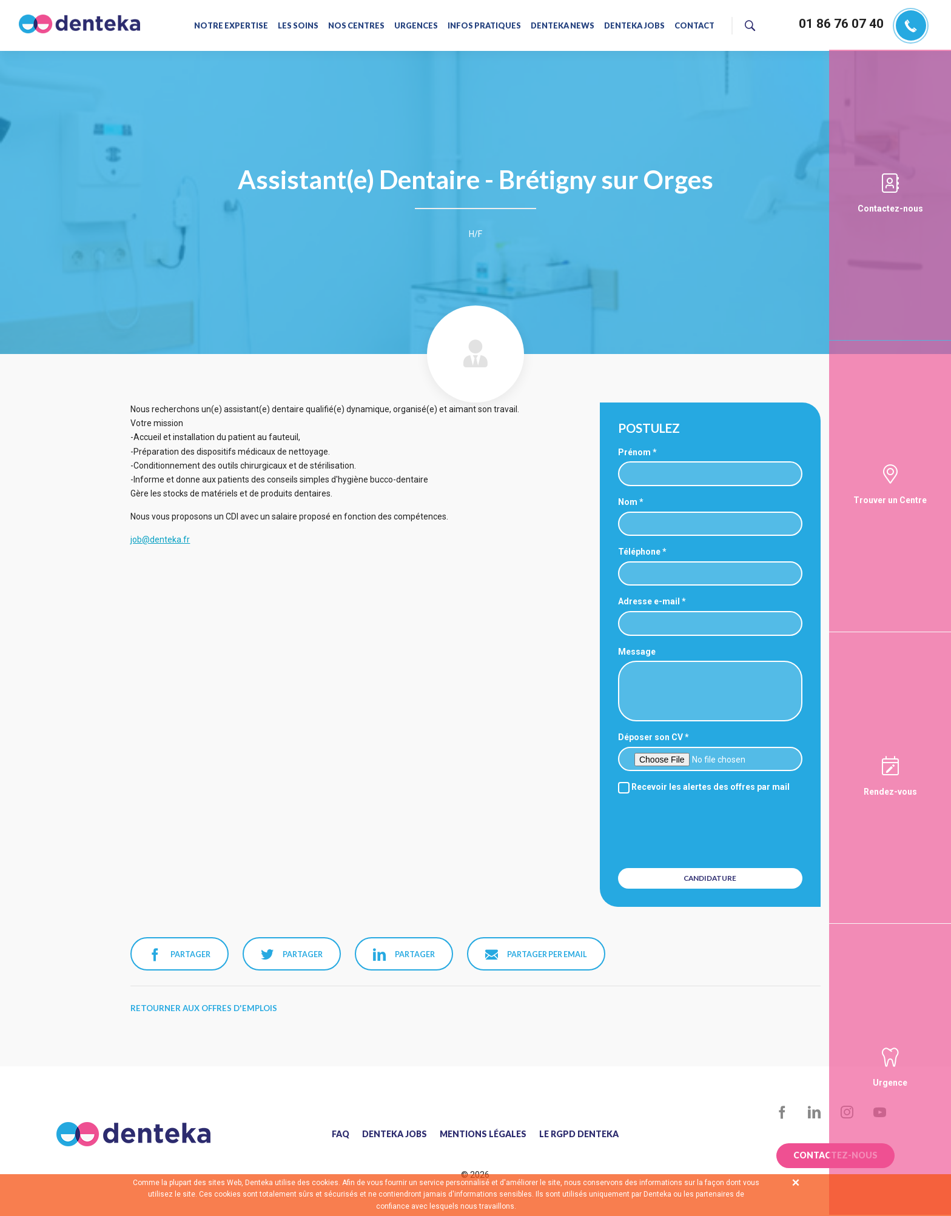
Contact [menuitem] (692, 26)
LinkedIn (814, 1112)
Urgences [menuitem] (417, 26)
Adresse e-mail (649, 601)
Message (637, 651)
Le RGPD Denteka (579, 1134)
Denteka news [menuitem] (561, 26)
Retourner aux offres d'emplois (203, 1008)
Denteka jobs (394, 1134)
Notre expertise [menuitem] (233, 26)
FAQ (340, 1134)
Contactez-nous (890, 208)
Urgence (890, 1082)
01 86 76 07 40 (841, 23)
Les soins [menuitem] (300, 26)
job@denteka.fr (160, 539)
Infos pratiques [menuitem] (484, 26)
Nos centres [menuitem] (357, 26)
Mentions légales (483, 1134)
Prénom (634, 452)
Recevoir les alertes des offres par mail (704, 786)
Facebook (782, 1112)
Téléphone (639, 551)
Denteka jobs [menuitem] (633, 26)
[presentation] (711, 829)
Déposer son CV (650, 737)
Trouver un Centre (890, 500)
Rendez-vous (890, 792)
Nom (627, 502)
